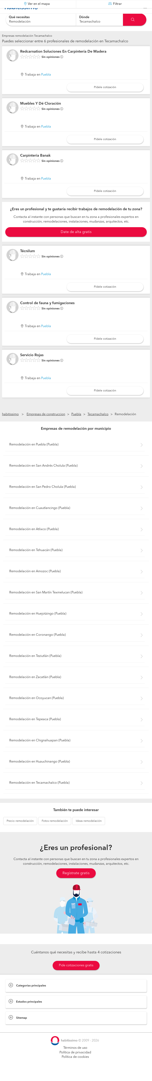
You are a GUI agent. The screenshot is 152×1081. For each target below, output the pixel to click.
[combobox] (41, 20)
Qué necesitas (19, 17)
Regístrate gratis (76, 883)
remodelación (20, 831)
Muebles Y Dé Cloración (40, 113)
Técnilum (27, 261)
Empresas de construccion (46, 424)
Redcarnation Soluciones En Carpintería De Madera (63, 61)
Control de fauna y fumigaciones (47, 313)
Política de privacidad (75, 1062)
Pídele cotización (105, 97)
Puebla (46, 84)
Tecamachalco (97, 424)
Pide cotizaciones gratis (76, 975)
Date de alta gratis (76, 242)
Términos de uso (75, 1058)
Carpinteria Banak (35, 165)
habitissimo (10, 424)
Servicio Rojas (32, 365)
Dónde (84, 17)
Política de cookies (75, 1067)
